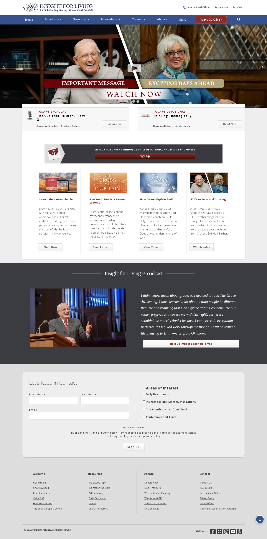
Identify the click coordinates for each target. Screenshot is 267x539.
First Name (53, 398)
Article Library (182, 126)
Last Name (104, 398)
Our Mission (39, 482)
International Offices (210, 493)
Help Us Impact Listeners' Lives (191, 343)
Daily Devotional (97, 498)
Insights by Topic (97, 482)
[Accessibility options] (258, 517)
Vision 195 (38, 498)
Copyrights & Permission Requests (218, 508)
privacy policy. (152, 436)
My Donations (151, 508)
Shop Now (50, 247)
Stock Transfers (152, 487)
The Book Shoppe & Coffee (47, 508)
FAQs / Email (206, 487)
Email (79, 414)
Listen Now (113, 124)
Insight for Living (66, 10)
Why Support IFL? (153, 498)
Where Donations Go (155, 503)
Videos (92, 503)
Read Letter (101, 247)
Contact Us (206, 482)
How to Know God (42, 503)
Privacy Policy (207, 498)
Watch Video (201, 247)
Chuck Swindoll (41, 487)
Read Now (230, 124)
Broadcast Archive (70, 126)
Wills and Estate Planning (157, 493)
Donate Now (151, 482)
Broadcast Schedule (47, 126)
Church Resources (98, 508)
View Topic (151, 247)
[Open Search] (239, 24)
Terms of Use (207, 503)
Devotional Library (163, 126)
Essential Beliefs (41, 493)
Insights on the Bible (99, 487)
